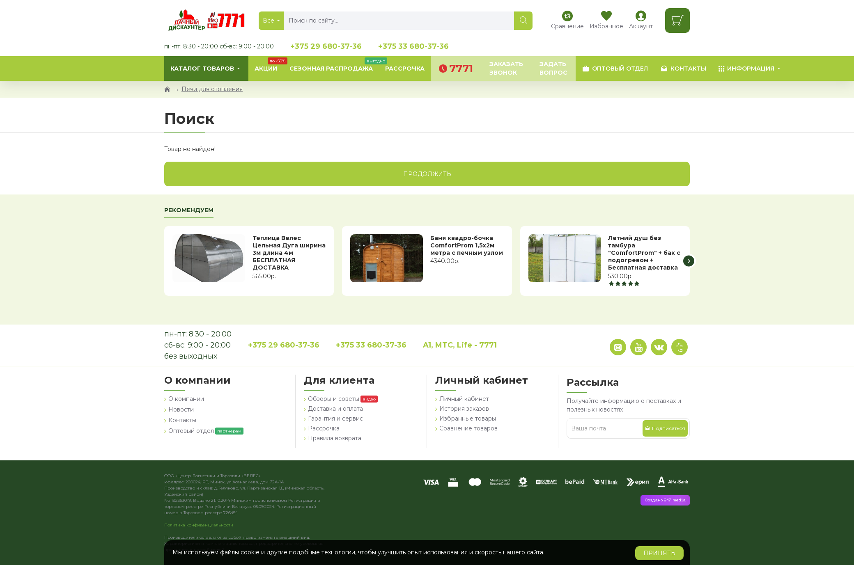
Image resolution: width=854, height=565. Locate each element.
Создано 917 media (665, 500)
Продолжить (427, 174)
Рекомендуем (189, 210)
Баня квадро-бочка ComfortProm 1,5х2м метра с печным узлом (466, 245)
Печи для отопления (212, 89)
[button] (689, 261)
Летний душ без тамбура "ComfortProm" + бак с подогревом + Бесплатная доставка (644, 253)
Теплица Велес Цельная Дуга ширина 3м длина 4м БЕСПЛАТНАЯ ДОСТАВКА (289, 253)
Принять (659, 553)
